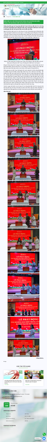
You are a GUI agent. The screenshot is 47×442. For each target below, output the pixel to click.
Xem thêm (15, 384)
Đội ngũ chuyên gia (10, 418)
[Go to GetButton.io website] (44, 440)
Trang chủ (8, 16)
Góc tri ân (8, 416)
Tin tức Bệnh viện (16, 16)
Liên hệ (26, 420)
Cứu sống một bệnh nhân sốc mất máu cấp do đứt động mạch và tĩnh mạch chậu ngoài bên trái (21, 382)
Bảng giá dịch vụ (9, 420)
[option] (21, 378)
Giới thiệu (27, 413)
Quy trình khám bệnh (29, 418)
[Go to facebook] (44, 438)
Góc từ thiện (27, 416)
